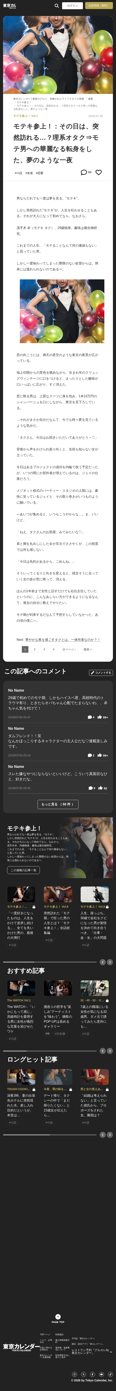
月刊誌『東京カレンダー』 (84, 1339)
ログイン (72, 5)
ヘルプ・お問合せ (46, 1341)
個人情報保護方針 (62, 1341)
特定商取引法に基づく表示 (62, 1356)
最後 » (88, 649)
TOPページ (45, 1335)
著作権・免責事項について (62, 1349)
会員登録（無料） (99, 5)
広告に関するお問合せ (46, 1349)
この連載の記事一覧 (23, 870)
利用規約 (59, 1335)
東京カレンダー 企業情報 (46, 1356)
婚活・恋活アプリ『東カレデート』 (88, 1344)
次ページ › (69, 649)
